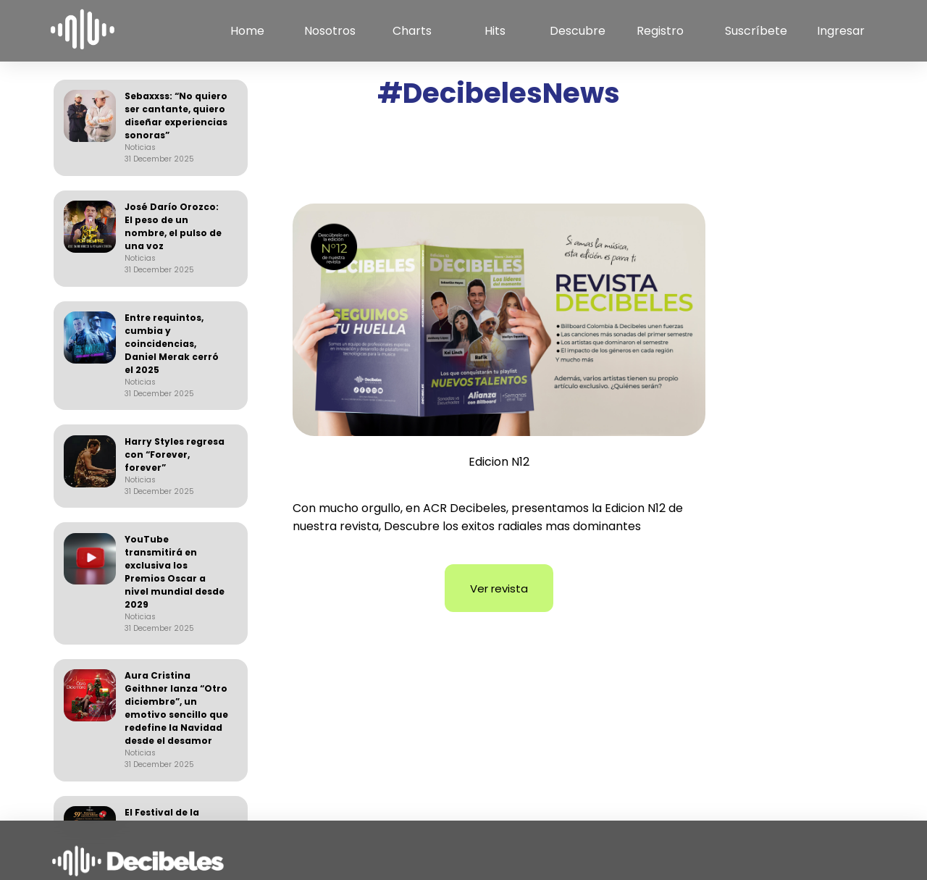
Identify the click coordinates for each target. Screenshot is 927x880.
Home (247, 30)
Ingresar (841, 30)
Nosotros (330, 30)
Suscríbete (756, 30)
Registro (660, 30)
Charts (412, 30)
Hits (495, 30)
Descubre (577, 30)
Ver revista (499, 588)
